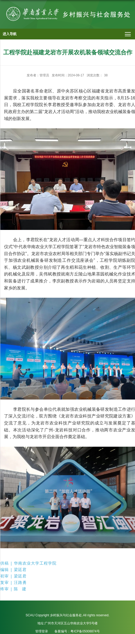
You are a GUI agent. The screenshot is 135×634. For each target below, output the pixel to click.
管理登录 (41, 631)
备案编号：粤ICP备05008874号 (77, 631)
